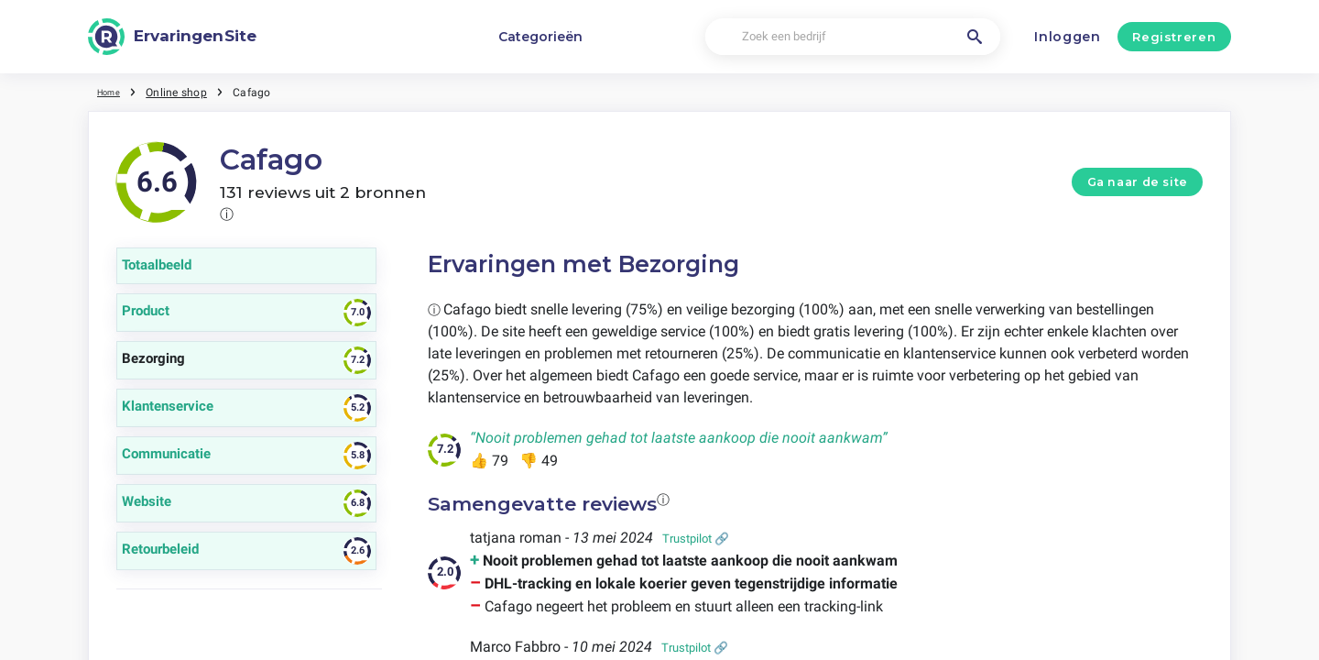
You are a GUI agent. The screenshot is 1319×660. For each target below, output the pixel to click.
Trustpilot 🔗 (695, 538)
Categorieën (540, 36)
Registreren (1173, 36)
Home (112, 91)
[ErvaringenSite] (172, 36)
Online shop (184, 91)
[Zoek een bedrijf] (852, 37)
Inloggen (1067, 36)
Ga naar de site (1137, 182)
